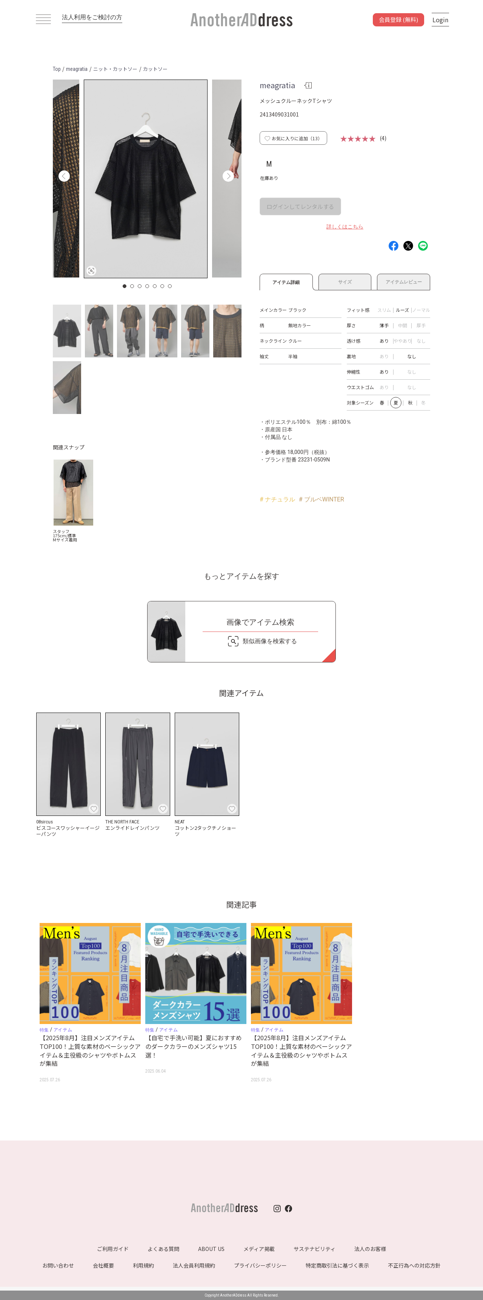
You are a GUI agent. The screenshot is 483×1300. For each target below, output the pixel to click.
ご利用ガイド (113, 1248)
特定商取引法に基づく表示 (337, 1265)
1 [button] (125, 286)
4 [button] (147, 286)
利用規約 (143, 1265)
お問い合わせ (58, 1265)
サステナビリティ (314, 1248)
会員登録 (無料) (398, 19)
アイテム (63, 1029)
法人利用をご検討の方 (92, 17)
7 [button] (170, 286)
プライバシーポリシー (260, 1265)
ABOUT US (211, 1248)
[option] (146, 179)
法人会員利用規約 (194, 1265)
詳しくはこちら (344, 227)
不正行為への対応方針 (414, 1265)
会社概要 (103, 1265)
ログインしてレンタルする (300, 206)
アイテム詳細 (286, 281)
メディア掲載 (259, 1248)
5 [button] (155, 286)
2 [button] (132, 286)
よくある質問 (163, 1248)
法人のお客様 (370, 1248)
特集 (44, 1030)
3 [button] (140, 286)
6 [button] (162, 286)
